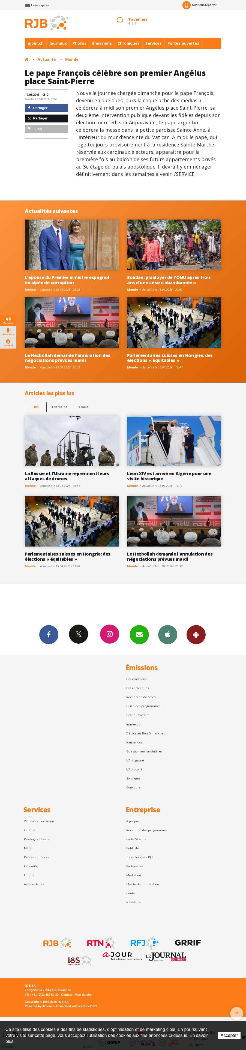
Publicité (132, 848)
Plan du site (83, 994)
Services (153, 43)
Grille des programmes (143, 706)
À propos (132, 821)
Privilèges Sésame (37, 839)
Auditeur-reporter (199, 5)
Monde (72, 59)
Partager (37, 108)
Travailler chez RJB (139, 857)
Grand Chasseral (138, 715)
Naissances (134, 742)
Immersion (134, 724)
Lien (35, 129)
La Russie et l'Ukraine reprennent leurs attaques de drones (67, 476)
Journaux (58, 43)
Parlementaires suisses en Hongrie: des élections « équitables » (170, 358)
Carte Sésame (136, 839)
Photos (79, 43)
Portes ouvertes (183, 43)
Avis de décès (34, 884)
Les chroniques (137, 688)
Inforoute (31, 866)
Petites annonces (36, 857)
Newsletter (134, 902)
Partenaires (134, 866)
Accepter (229, 1035)
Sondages (133, 778)
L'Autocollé (134, 769)
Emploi (29, 875)
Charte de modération (142, 884)
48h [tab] (35, 407)
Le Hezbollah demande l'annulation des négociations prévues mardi (67, 358)
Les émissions (136, 679)
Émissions (102, 43)
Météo (29, 848)
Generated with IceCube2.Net (76, 1006)
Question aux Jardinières (144, 751)
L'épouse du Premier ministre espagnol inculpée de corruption (67, 280)
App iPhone (167, 634)
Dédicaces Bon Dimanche (145, 733)
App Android (196, 634)
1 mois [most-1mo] (83, 407)
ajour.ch (36, 43)
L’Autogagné (135, 760)
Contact (131, 893)
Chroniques (129, 43)
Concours (133, 787)
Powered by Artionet (39, 1006)
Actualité (47, 59)
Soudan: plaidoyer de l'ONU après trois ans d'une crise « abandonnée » (169, 280)
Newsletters (139, 634)
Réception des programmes (146, 830)
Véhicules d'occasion (39, 821)
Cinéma (29, 830)
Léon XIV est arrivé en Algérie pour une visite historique (169, 476)
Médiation (133, 875)
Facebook (48, 634)
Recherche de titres (140, 697)
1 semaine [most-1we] (59, 407)
